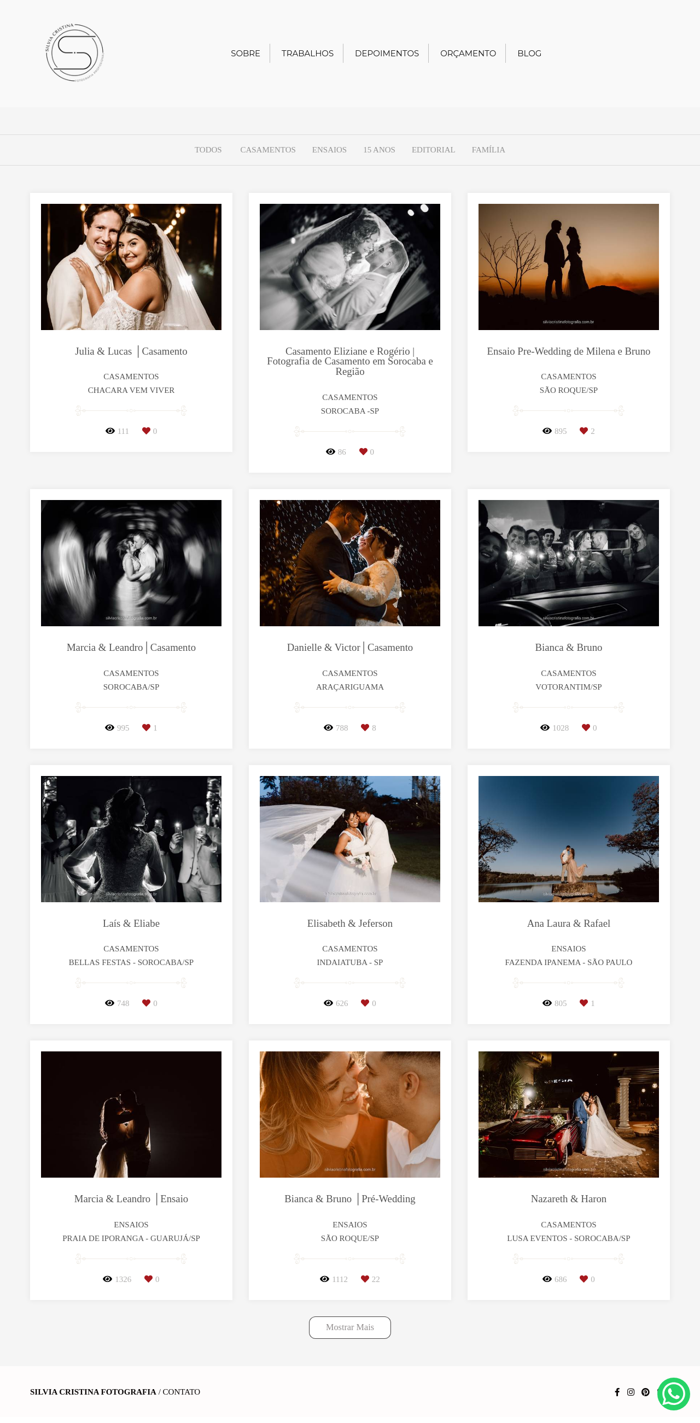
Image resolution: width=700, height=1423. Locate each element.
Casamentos (267, 150)
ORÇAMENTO (468, 53)
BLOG (529, 53)
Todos (208, 150)
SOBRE (245, 53)
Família (488, 150)
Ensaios (329, 150)
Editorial (434, 150)
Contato (182, 1392)
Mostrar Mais (350, 1327)
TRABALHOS (308, 53)
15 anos (379, 150)
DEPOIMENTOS (387, 53)
